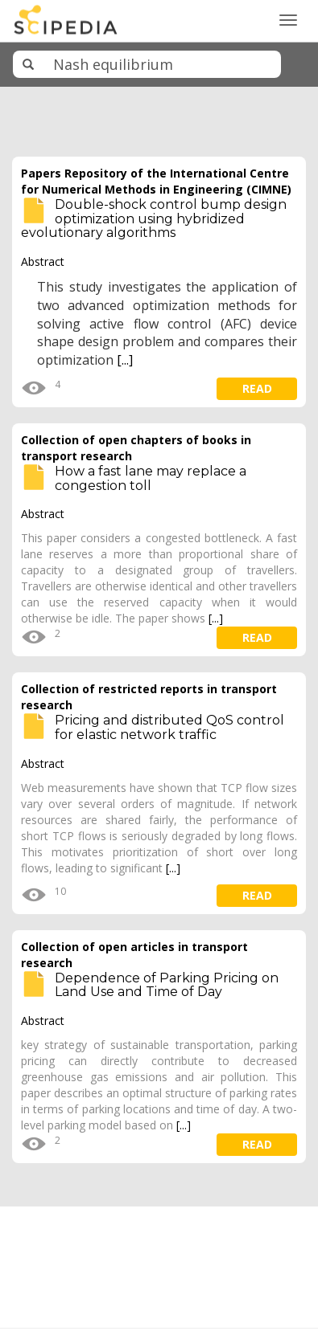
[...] (125, 360)
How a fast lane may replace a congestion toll (150, 478)
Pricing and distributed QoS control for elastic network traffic (169, 727)
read (257, 388)
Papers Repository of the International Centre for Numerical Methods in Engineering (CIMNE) (156, 181)
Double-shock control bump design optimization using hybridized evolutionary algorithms (154, 218)
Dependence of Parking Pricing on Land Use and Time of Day (167, 985)
